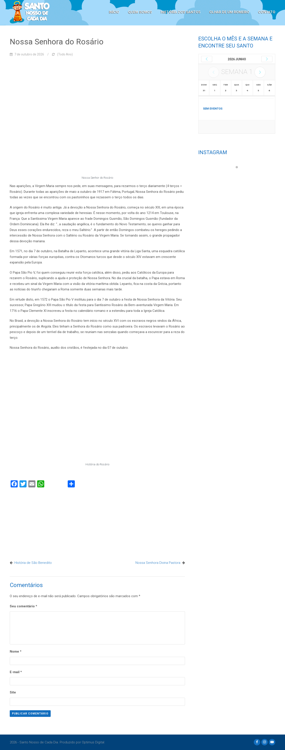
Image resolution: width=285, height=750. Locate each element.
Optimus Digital (93, 742)
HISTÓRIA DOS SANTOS (180, 12)
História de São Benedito (33, 563)
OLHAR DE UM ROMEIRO (229, 12)
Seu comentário (23, 606)
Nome (15, 651)
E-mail (16, 672)
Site (13, 692)
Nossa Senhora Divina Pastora (157, 563)
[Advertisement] (97, 523)
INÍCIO (114, 12)
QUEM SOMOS (140, 12)
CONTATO (266, 12)
